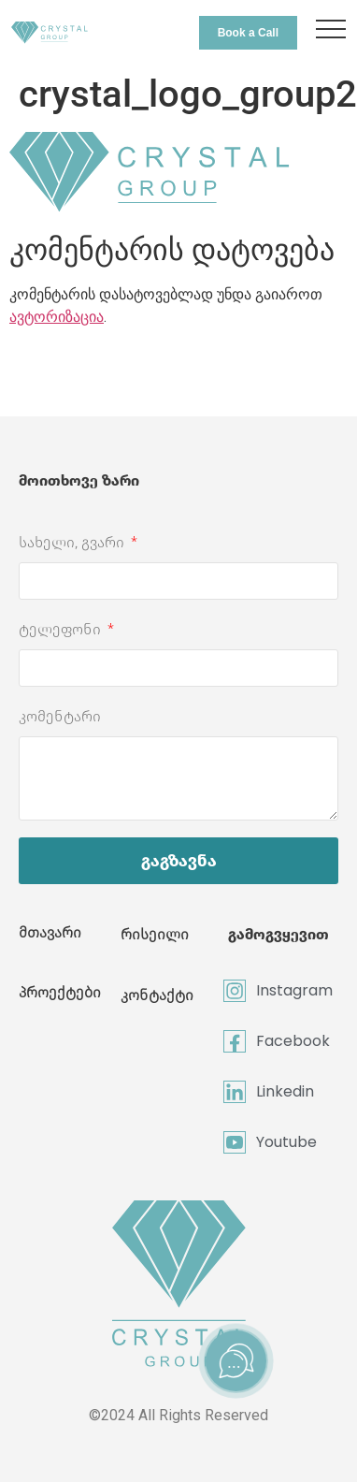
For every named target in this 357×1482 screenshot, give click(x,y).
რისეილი (155, 934)
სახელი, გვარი (73, 542)
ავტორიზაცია (56, 317)
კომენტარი (60, 716)
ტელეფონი (62, 629)
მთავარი (50, 932)
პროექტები (60, 992)
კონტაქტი (157, 995)
